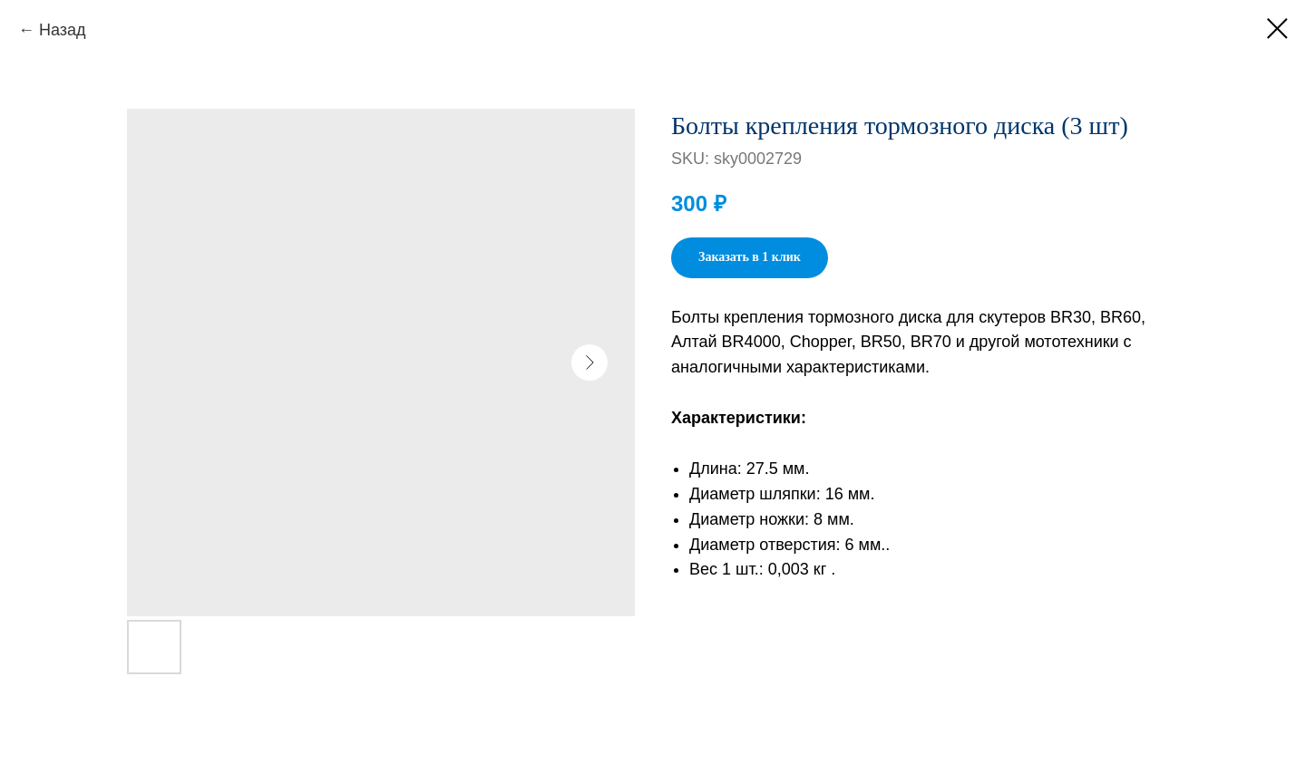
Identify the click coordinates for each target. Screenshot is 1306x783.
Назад (62, 30)
